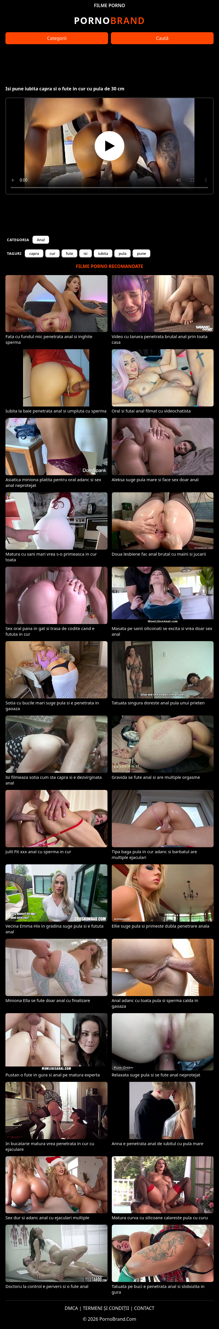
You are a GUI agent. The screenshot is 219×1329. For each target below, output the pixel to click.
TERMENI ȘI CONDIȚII (106, 1308)
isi (85, 253)
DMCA (71, 1308)
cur (52, 253)
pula (122, 253)
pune (141, 253)
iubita (103, 253)
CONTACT (144, 1308)
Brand (109, 20)
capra (34, 253)
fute (69, 253)
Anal (41, 239)
